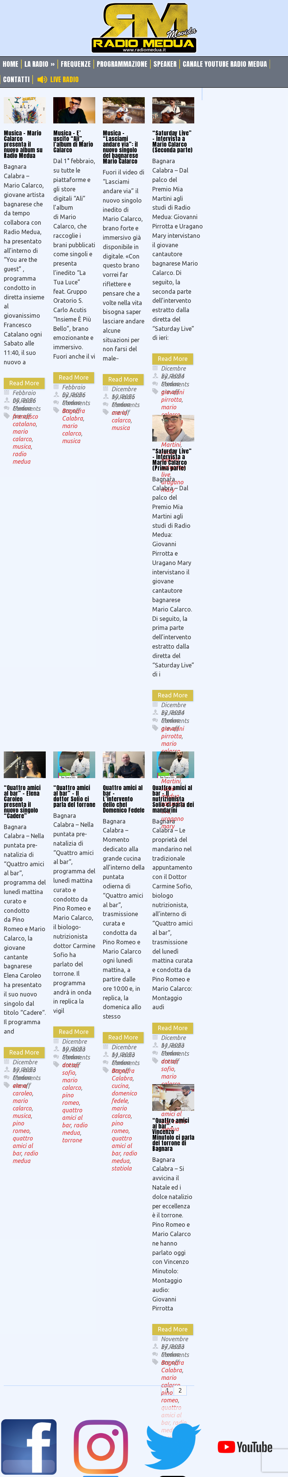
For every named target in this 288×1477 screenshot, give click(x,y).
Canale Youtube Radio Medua (225, 64)
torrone (72, 1140)
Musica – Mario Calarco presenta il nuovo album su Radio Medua (23, 144)
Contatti (16, 79)
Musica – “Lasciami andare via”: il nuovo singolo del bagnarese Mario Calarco (120, 147)
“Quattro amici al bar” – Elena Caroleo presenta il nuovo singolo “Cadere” (22, 801)
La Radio (39, 64)
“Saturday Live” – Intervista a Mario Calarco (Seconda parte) (172, 141)
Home (10, 64)
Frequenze (76, 64)
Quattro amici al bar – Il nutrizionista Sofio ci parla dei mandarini (173, 798)
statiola (121, 1168)
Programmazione (122, 64)
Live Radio (64, 79)
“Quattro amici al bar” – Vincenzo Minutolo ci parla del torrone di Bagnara (173, 1134)
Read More (24, 383)
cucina (119, 1085)
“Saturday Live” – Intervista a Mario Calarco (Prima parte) (172, 459)
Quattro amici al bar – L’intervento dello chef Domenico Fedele (123, 798)
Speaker (165, 64)
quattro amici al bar (22, 1146)
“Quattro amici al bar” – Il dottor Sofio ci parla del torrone (74, 796)
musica (21, 446)
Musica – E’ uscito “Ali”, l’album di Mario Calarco (73, 141)
